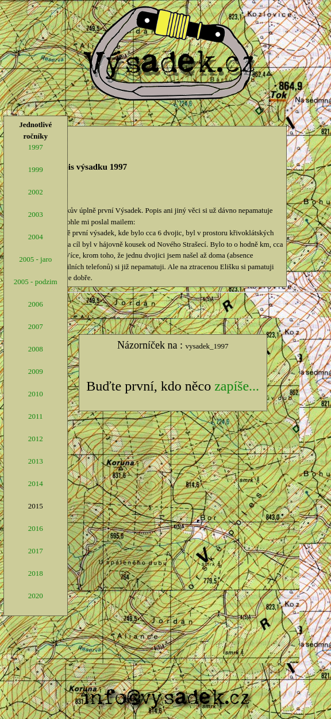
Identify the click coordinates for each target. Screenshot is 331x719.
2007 (35, 326)
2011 (35, 416)
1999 (35, 169)
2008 (35, 349)
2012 (35, 438)
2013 (35, 461)
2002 (35, 192)
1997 (35, 147)
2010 (35, 393)
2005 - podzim (35, 281)
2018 (35, 573)
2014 (35, 483)
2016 (35, 528)
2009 (35, 371)
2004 (35, 236)
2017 (35, 550)
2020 (35, 595)
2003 (35, 214)
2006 (35, 304)
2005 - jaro (35, 259)
